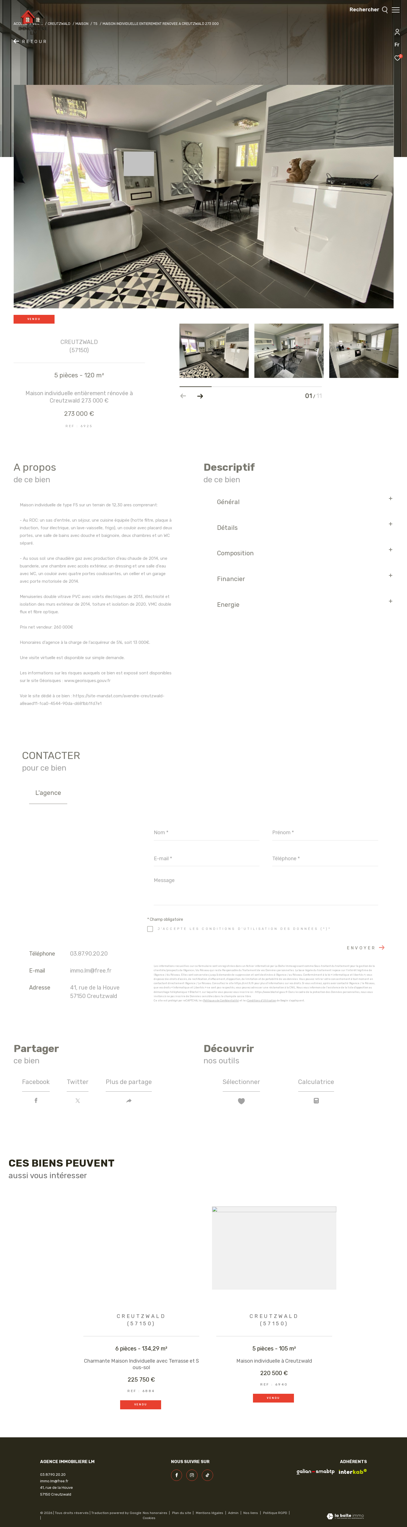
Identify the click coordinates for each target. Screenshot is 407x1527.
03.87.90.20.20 (89, 953)
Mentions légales (210, 1513)
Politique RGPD (275, 1513)
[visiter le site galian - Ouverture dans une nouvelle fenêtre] (316, 1472)
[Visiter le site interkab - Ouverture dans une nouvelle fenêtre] (353, 1471)
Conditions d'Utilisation (261, 1000)
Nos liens (251, 1513)
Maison (81, 23)
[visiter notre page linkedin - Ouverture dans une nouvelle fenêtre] (207, 1475)
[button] (200, 396)
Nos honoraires (155, 1513)
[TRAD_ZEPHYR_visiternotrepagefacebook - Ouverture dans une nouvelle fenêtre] (176, 1475)
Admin (233, 1513)
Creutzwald (59, 23)
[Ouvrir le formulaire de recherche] (366, 10)
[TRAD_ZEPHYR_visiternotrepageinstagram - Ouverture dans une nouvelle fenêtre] (192, 1475)
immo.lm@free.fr (91, 970)
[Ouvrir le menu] (395, 10)
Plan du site (182, 1513)
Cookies (149, 1518)
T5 (95, 23)
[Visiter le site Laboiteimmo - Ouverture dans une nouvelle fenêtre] (345, 1516)
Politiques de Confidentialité (221, 1000)
